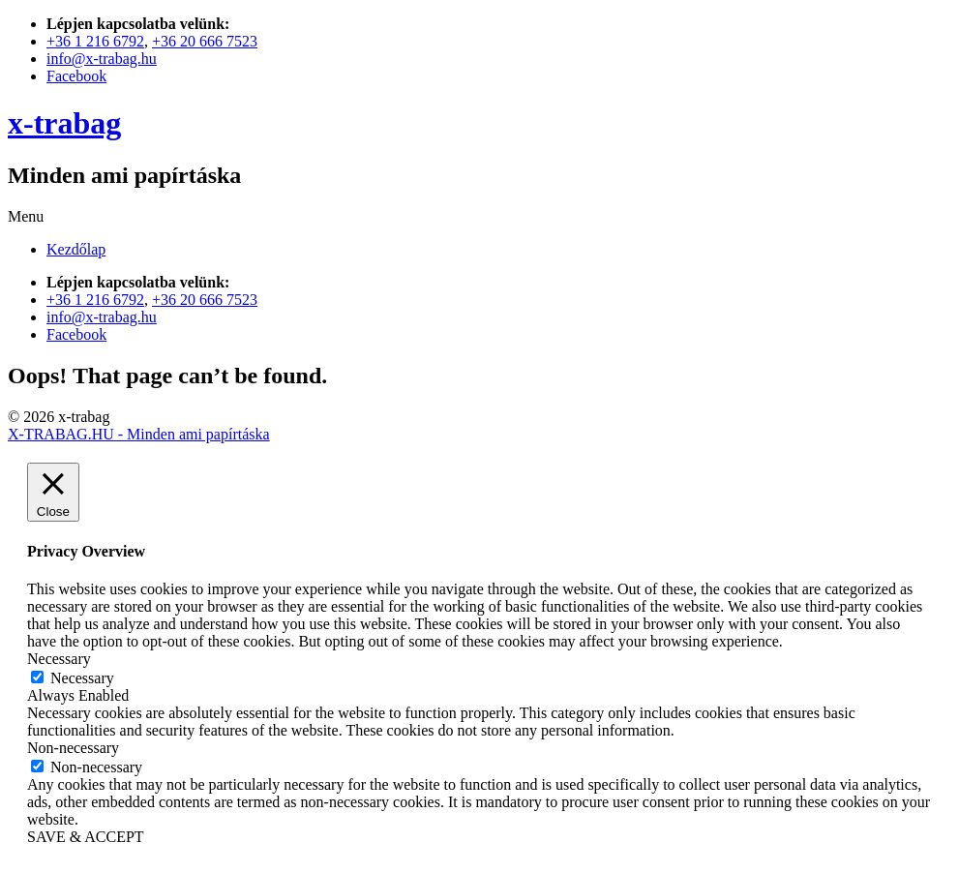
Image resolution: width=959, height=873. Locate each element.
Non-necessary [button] (73, 747)
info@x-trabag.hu (101, 58)
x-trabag (64, 122)
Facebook (76, 76)
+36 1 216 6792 (95, 41)
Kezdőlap (75, 249)
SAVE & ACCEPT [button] (85, 836)
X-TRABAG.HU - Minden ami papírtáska (139, 434)
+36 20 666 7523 (204, 41)
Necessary (82, 678)
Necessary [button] (59, 658)
